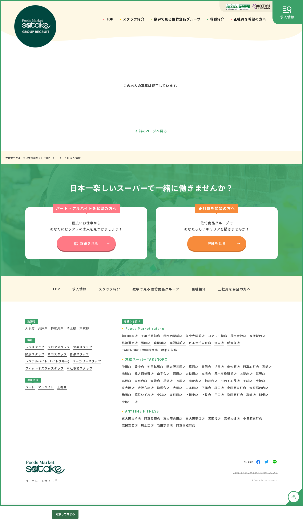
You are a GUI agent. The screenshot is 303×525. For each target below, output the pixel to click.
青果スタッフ (79, 354)
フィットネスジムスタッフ (44, 368)
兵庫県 (43, 328)
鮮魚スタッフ (34, 354)
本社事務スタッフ (79, 368)
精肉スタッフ (57, 354)
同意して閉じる (65, 514)
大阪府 (30, 328)
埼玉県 (71, 328)
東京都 (84, 328)
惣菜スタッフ (82, 347)
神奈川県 (57, 328)
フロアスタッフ (59, 347)
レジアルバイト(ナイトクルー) (47, 361)
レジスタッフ (34, 347)
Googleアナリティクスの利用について (253, 472)
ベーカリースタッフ (87, 361)
